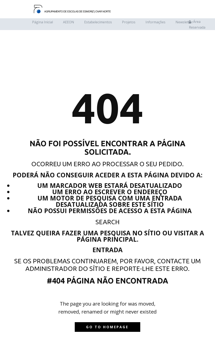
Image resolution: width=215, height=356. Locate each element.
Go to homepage (107, 327)
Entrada (107, 249)
